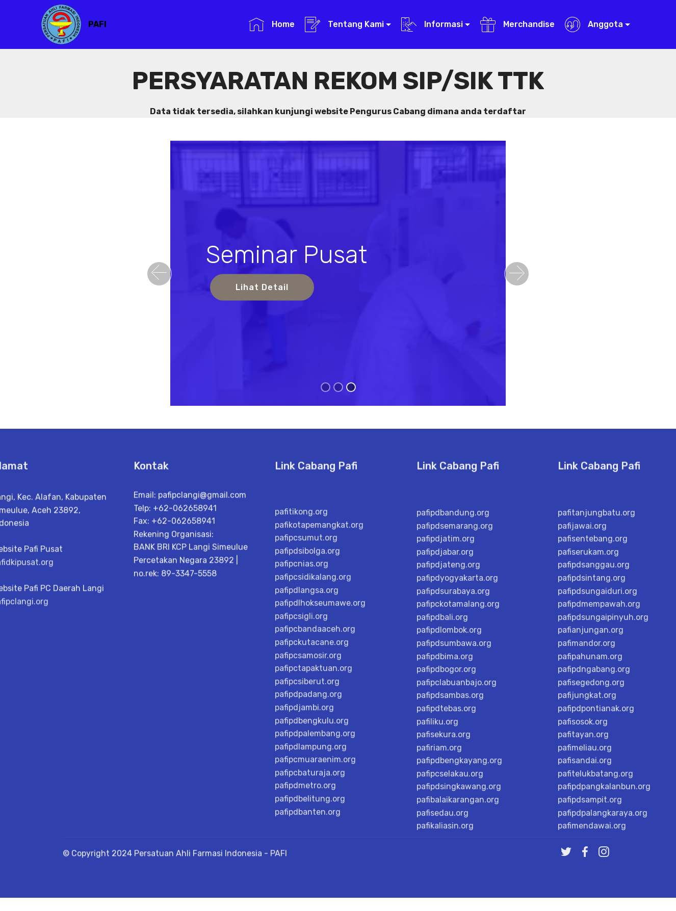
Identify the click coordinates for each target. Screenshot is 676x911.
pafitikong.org (301, 640)
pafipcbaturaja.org (310, 901)
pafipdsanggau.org (594, 699)
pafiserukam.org (588, 686)
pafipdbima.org (445, 790)
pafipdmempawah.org (599, 738)
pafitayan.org (583, 869)
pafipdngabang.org (594, 804)
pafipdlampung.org (311, 875)
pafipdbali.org (442, 751)
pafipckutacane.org (312, 771)
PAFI (97, 24)
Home (271, 24)
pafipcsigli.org (301, 745)
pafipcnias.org (301, 692)
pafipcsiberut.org (307, 810)
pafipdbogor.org (446, 804)
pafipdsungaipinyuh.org (603, 751)
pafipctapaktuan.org (313, 797)
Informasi (431, 24)
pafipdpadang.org (308, 823)
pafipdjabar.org (445, 686)
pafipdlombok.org (449, 764)
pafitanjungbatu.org (596, 647)
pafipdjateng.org (448, 699)
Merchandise (517, 24)
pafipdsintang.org (592, 712)
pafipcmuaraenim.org (315, 888)
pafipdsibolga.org (307, 680)
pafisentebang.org (593, 673)
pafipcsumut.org (306, 666)
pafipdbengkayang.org (459, 895)
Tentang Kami (344, 24)
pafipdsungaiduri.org (597, 725)
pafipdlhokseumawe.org (320, 732)
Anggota (593, 24)
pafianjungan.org (590, 764)
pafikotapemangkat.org (319, 654)
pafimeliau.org (585, 882)
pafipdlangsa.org (307, 719)
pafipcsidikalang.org (313, 706)
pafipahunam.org (590, 790)
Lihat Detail (262, 287)
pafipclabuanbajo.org (457, 816)
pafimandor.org (586, 777)
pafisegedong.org (591, 816)
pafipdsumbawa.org (454, 777)
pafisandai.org (585, 895)
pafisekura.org (444, 869)
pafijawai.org (582, 660)
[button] (159, 274)
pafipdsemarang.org (455, 660)
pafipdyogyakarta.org (457, 712)
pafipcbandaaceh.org (315, 758)
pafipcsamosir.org (308, 784)
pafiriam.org (439, 882)
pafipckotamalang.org (458, 738)
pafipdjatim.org (446, 673)
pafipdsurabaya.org (453, 725)
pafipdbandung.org (453, 647)
